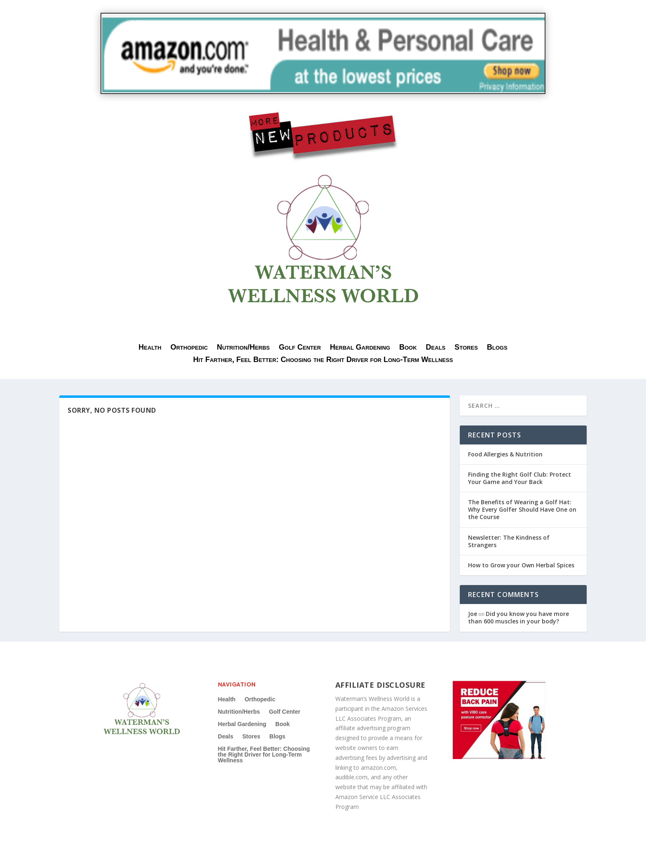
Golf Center (300, 347)
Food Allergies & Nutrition (505, 454)
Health (149, 347)
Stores (466, 347)
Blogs (497, 347)
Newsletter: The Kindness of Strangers (509, 541)
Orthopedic (189, 347)
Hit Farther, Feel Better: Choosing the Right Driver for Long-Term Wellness (323, 360)
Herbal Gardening (360, 347)
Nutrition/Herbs (243, 347)
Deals (436, 347)
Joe (472, 614)
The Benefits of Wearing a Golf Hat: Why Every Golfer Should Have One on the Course (522, 509)
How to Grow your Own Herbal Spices (521, 565)
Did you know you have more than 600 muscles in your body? (518, 617)
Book (408, 347)
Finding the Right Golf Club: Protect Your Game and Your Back (519, 478)
